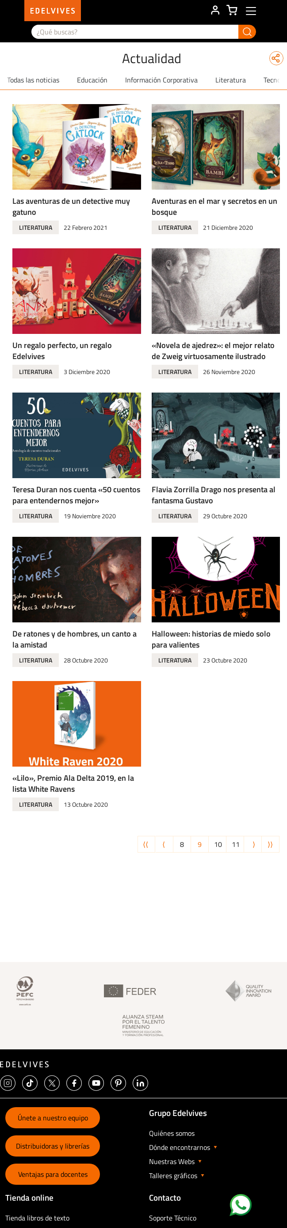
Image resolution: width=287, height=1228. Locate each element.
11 (237, 844)
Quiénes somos (172, 1133)
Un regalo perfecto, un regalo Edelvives (62, 350)
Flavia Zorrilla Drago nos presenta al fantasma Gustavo (214, 494)
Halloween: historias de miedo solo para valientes (211, 639)
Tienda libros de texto (37, 1218)
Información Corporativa (161, 80)
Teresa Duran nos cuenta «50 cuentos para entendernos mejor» (76, 494)
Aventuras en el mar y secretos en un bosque (214, 206)
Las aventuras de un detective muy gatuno (71, 206)
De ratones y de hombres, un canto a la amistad (74, 639)
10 (220, 844)
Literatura (230, 80)
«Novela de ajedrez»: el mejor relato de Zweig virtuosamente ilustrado (213, 350)
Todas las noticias (33, 80)
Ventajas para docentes (53, 1174)
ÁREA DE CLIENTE (215, 10)
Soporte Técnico (172, 1218)
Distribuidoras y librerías (52, 1146)
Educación (92, 80)
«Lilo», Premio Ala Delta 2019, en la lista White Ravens (73, 783)
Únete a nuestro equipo (53, 1117)
